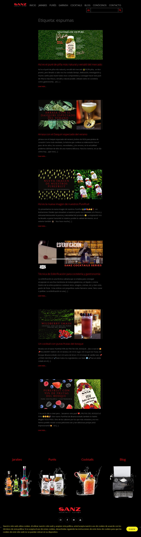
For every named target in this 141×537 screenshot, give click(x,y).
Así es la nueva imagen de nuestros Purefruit (63, 204)
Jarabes (42, 5)
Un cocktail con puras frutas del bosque (60, 343)
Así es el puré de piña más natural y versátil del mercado (70, 64)
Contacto (115, 5)
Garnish (63, 5)
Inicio (32, 5)
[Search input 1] (104, 10)
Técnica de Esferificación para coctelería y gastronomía (69, 274)
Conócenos (100, 5)
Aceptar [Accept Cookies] (132, 529)
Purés (52, 5)
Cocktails (76, 5)
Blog (87, 5)
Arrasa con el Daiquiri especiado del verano (62, 134)
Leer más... (42, 86)
